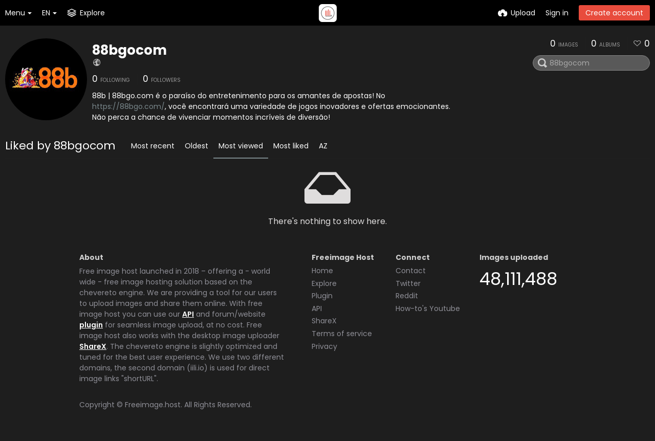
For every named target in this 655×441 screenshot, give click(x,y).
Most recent (152, 146)
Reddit (407, 296)
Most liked (291, 146)
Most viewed (241, 146)
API (188, 314)
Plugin (322, 296)
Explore (324, 283)
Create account (614, 13)
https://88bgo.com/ (128, 106)
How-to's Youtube (428, 308)
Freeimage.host (153, 405)
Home (322, 271)
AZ (323, 146)
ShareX (92, 346)
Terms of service (342, 333)
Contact (411, 271)
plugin (91, 325)
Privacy (324, 346)
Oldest (196, 146)
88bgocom (129, 50)
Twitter (408, 283)
